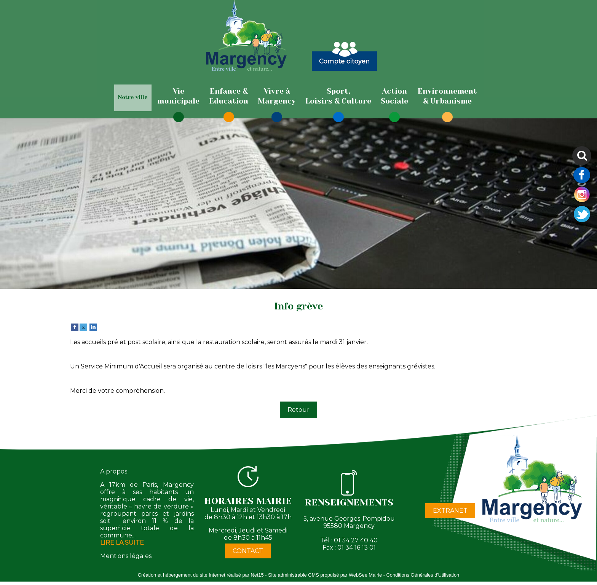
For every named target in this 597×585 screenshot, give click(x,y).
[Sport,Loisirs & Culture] (338, 96)
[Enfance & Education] (228, 96)
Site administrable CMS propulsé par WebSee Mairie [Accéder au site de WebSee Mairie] (325, 575)
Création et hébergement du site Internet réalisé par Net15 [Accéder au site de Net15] (201, 575)
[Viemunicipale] (178, 96)
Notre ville (133, 97)
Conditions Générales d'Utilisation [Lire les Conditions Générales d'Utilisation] (423, 575)
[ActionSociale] (394, 96)
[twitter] (83, 326)
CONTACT (248, 551)
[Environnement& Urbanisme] (447, 96)
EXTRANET (450, 510)
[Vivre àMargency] (277, 96)
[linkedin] (93, 326)
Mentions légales (126, 555)
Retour (298, 409)
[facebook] (74, 326)
